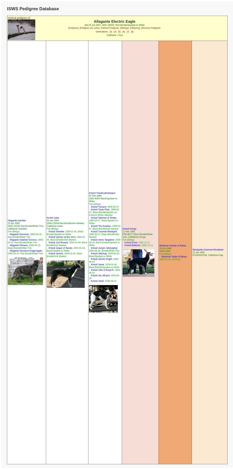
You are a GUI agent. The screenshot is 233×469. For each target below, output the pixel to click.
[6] (123, 31)
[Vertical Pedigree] (110, 28)
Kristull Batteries (133, 245)
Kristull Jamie (97, 264)
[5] (119, 31)
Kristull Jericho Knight (101, 259)
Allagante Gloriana (19, 245)
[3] (111, 31)
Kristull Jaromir (56, 253)
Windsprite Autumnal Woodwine (207, 249)
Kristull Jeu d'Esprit (100, 275)
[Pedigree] (73, 28)
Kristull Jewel (97, 281)
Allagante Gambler (17, 220)
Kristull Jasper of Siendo (60, 248)
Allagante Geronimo (19, 234)
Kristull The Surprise (101, 226)
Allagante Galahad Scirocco (23, 240)
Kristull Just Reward (58, 242)
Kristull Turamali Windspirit (104, 231)
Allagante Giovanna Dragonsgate (26, 251)
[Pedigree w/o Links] (89, 28)
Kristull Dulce (131, 242)
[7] (128, 31)
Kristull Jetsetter (56, 231)
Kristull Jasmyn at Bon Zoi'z (62, 237)
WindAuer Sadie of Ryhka (174, 256)
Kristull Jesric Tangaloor (102, 240)
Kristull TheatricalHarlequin (102, 193)
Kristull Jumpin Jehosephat (104, 248)
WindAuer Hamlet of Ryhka (172, 245)
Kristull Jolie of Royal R (102, 270)
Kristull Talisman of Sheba (103, 218)
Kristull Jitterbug (99, 253)
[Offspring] (135, 28)
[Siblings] (124, 28)
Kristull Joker (53, 218)
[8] (132, 31)
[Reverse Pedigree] (150, 28)
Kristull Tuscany (98, 207)
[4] (115, 31)
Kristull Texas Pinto (100, 209)
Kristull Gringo (129, 229)
